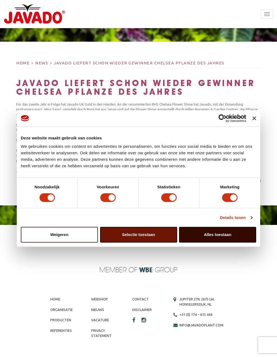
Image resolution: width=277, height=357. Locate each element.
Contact (140, 299)
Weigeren (59, 234)
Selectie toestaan (138, 234)
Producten (60, 320)
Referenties (61, 330)
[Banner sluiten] (254, 118)
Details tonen (233, 217)
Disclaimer (142, 310)
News (41, 63)
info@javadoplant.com (201, 325)
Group (158, 270)
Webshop (99, 299)
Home (22, 63)
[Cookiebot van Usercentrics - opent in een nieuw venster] (222, 118)
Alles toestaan (218, 234)
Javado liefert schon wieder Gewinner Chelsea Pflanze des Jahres (139, 63)
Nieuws (97, 310)
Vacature (100, 320)
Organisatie (61, 310)
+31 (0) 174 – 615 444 (195, 314)
